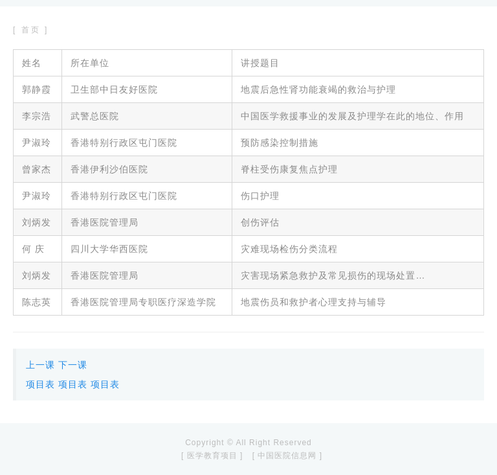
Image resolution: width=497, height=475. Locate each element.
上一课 (40, 365)
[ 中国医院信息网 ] (287, 455)
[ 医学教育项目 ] (212, 455)
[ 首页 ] (31, 29)
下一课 (72, 365)
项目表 (40, 384)
